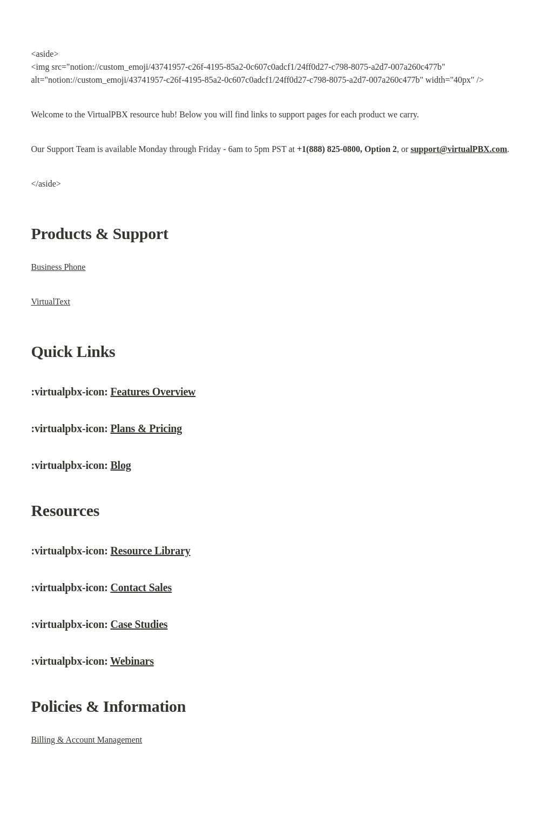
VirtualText (51, 301)
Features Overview (152, 392)
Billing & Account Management (87, 739)
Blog (120, 465)
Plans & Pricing (146, 428)
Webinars (132, 661)
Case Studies (138, 624)
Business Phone (58, 267)
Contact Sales (141, 587)
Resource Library (150, 551)
